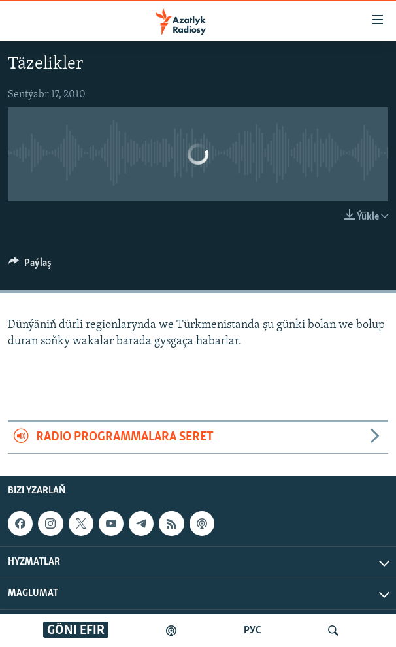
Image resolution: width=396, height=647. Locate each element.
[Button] (30, 266)
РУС (252, 630)
